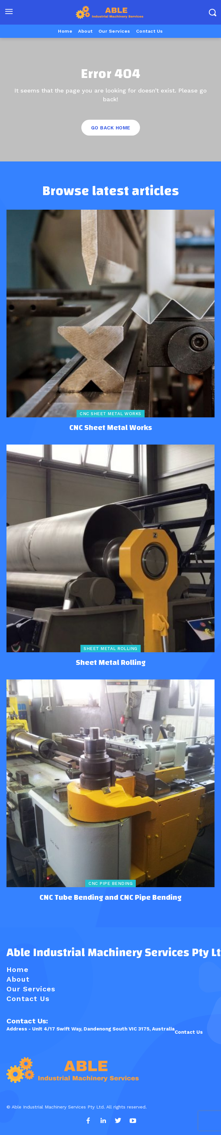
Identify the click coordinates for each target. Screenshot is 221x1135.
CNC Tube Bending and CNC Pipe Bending (110, 897)
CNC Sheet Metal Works (110, 413)
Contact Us (189, 1032)
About (17, 979)
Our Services (30, 989)
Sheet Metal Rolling (110, 648)
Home (17, 969)
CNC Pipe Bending (110, 883)
